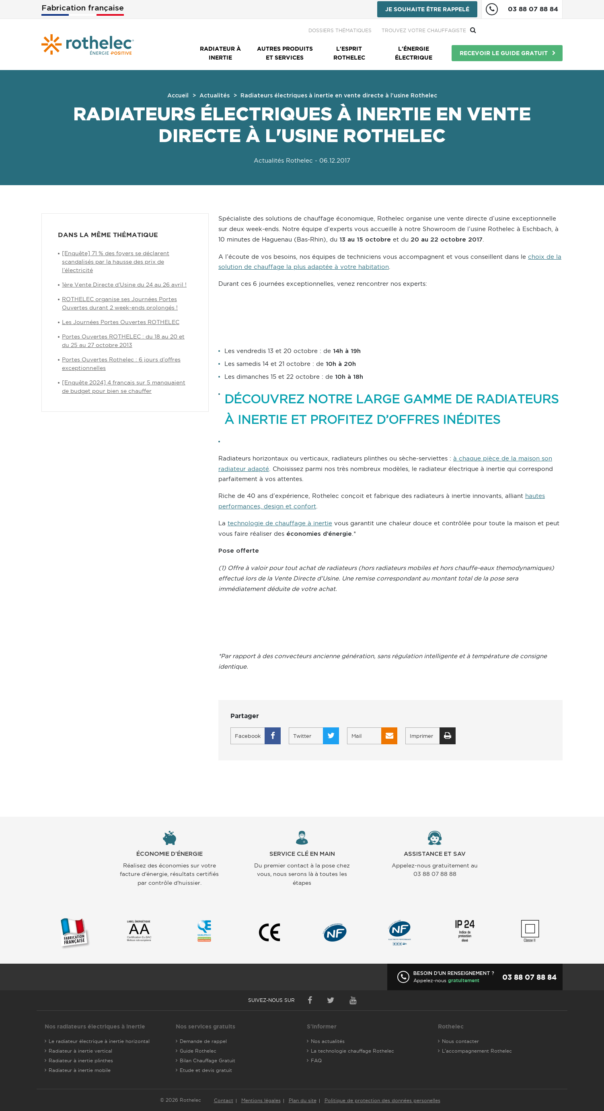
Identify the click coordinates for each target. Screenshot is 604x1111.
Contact (223, 1100)
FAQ (316, 1060)
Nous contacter (460, 1041)
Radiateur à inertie (220, 53)
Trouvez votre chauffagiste (510, 30)
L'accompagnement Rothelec (477, 1050)
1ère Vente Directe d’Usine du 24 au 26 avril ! (124, 284)
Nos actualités (328, 1041)
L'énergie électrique (413, 53)
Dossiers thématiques (426, 30)
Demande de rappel (203, 1041)
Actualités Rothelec (283, 160)
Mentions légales (261, 1100)
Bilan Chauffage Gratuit (207, 1060)
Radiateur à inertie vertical (80, 1050)
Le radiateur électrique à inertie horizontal (99, 1041)
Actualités (214, 96)
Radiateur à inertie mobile (80, 1070)
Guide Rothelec (198, 1050)
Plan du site (302, 1100)
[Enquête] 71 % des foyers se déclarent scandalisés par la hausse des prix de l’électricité (115, 261)
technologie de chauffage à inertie (280, 523)
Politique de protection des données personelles (382, 1100)
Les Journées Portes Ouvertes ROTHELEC (120, 322)
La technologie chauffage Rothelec (352, 1050)
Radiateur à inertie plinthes (81, 1060)
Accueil (178, 96)
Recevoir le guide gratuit (504, 53)
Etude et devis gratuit (206, 1070)
